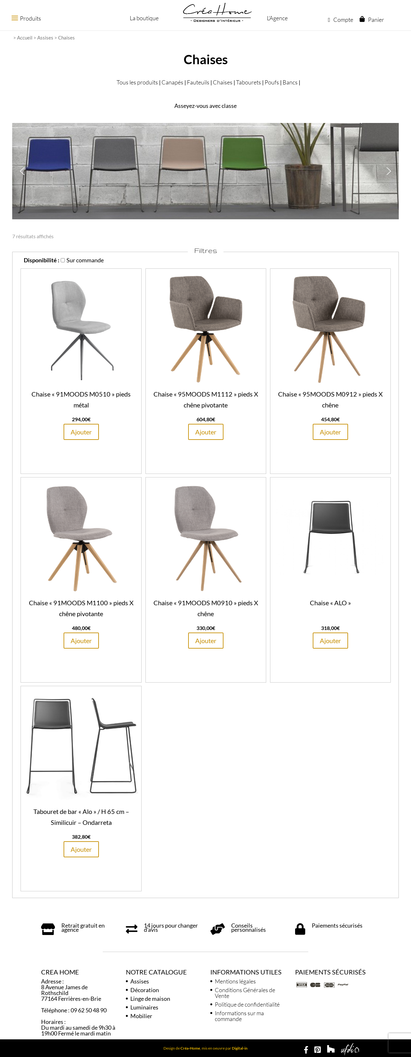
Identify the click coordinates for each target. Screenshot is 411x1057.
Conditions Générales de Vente (245, 992)
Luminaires (144, 1007)
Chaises (222, 82)
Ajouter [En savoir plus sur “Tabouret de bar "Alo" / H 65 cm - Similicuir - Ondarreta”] (81, 849)
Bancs (290, 82)
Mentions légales (235, 981)
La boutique (143, 18)
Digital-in (240, 1048)
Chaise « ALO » (330, 603)
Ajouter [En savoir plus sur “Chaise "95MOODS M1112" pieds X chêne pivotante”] (205, 432)
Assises (45, 37)
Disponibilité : (41, 260)
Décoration (144, 989)
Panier (376, 19)
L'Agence (276, 18)
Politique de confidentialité (247, 1004)
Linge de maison (150, 998)
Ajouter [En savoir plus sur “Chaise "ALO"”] (330, 640)
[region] (205, 171)
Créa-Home (190, 1048)
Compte (340, 19)
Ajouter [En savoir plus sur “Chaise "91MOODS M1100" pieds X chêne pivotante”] (81, 640)
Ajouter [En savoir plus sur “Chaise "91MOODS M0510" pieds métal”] (81, 432)
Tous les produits (137, 82)
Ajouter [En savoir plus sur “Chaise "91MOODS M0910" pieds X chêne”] (205, 640)
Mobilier (141, 1015)
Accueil (24, 37)
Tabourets (248, 82)
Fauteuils (198, 82)
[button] (22, 171)
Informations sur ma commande (239, 1015)
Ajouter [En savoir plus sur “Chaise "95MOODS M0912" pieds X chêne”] (330, 432)
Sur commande (82, 260)
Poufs (272, 82)
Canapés (172, 82)
